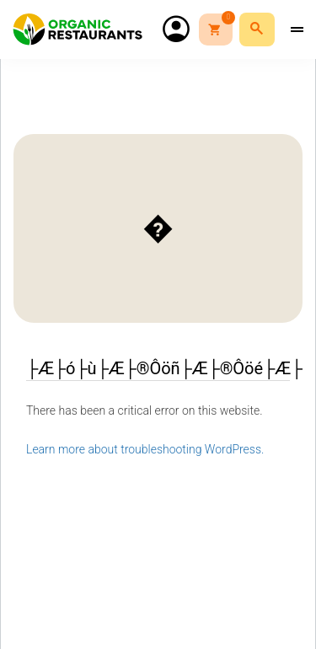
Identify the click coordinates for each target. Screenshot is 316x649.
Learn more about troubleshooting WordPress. (145, 449)
